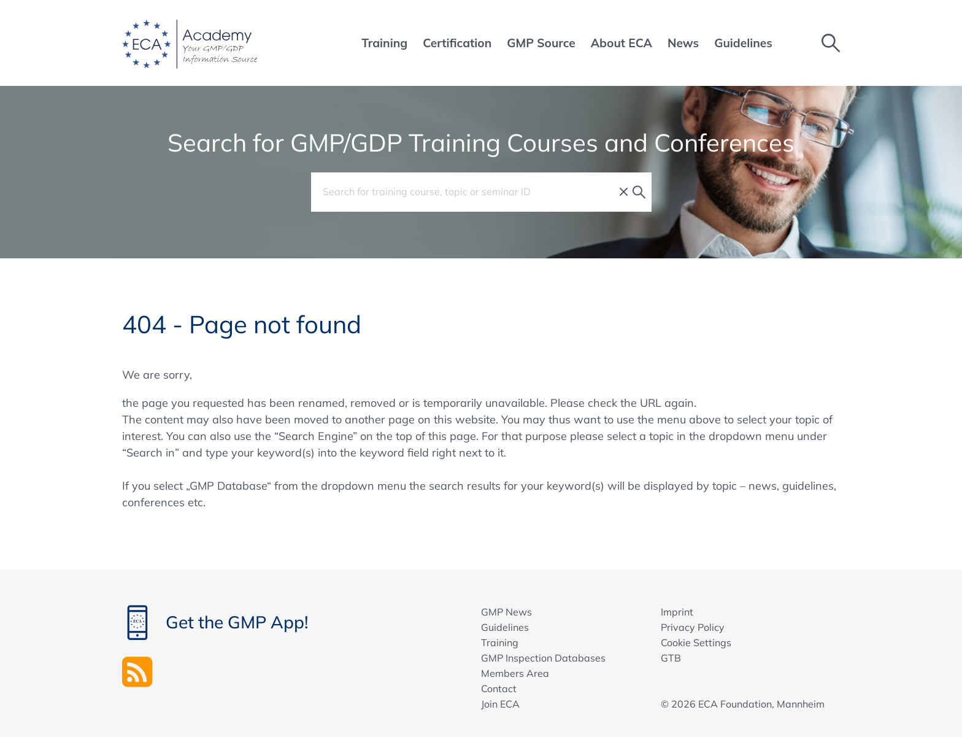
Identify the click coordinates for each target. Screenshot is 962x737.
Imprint (677, 612)
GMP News (506, 612)
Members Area (515, 673)
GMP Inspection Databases (543, 658)
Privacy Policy (693, 627)
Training (499, 642)
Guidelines (505, 627)
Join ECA (500, 704)
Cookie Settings (696, 642)
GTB (671, 658)
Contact (499, 688)
